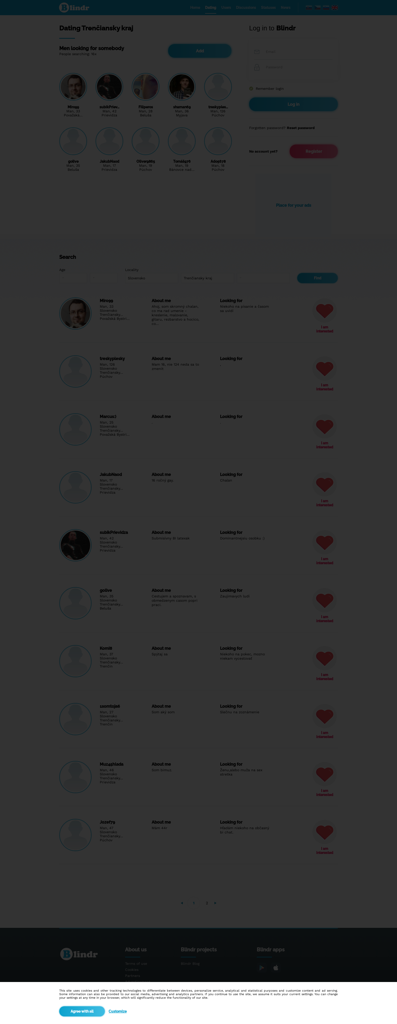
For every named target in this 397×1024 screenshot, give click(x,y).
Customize (118, 1011)
